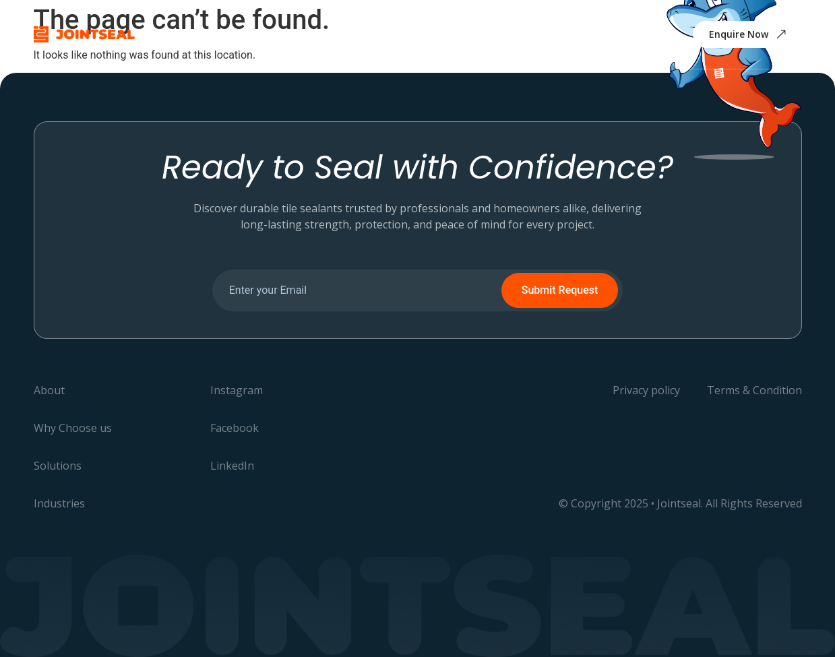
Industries (456, 34)
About (222, 34)
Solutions (383, 34)
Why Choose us (299, 34)
